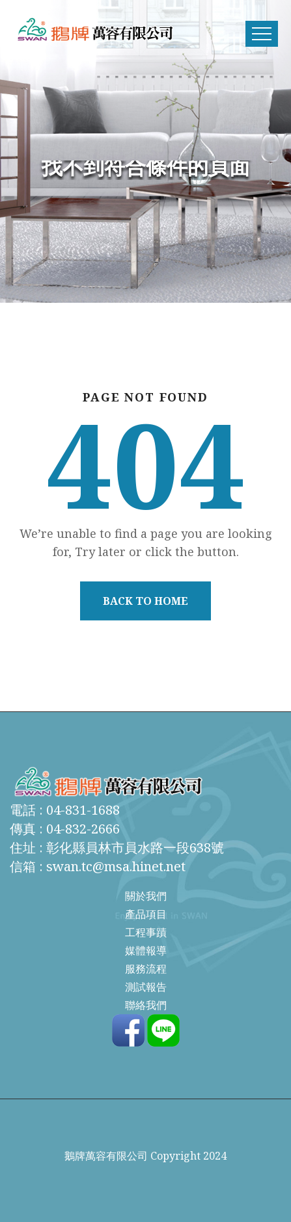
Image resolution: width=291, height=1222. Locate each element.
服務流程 (146, 968)
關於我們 (146, 896)
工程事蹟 (146, 932)
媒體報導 (146, 950)
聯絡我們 (146, 1005)
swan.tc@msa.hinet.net (116, 866)
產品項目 (146, 914)
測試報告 (146, 987)
